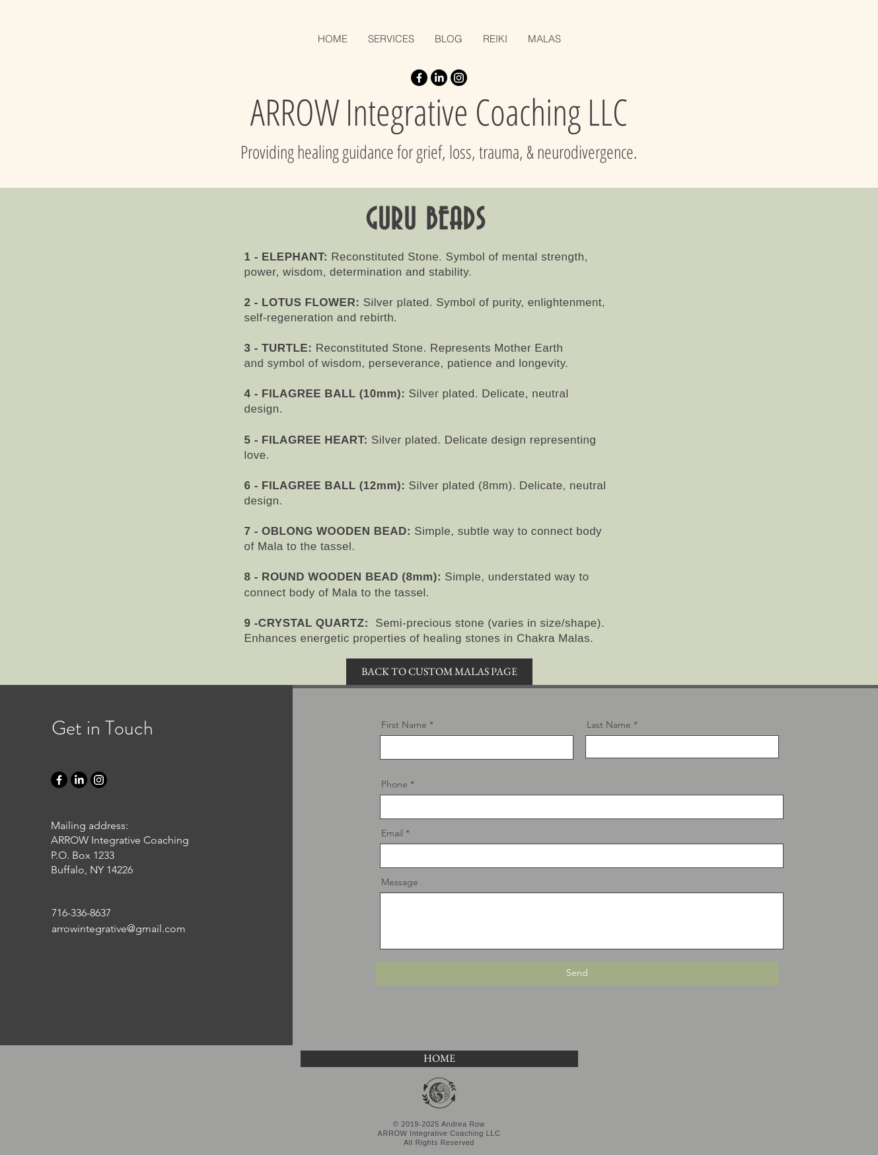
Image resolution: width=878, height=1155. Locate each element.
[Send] (577, 973)
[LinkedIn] (439, 77)
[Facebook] (419, 77)
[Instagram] (459, 77)
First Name (404, 724)
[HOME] (439, 1059)
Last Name (609, 724)
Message (399, 882)
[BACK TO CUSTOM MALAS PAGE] (439, 671)
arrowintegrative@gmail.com (119, 928)
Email (392, 833)
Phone (394, 784)
